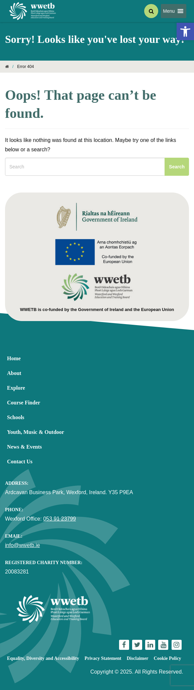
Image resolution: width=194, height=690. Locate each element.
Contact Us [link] (19, 461)
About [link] (14, 373)
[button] (169, 11)
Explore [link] (16, 388)
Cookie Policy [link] (167, 658)
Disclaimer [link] (138, 658)
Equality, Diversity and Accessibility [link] (43, 658)
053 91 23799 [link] (59, 519)
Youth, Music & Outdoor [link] (35, 432)
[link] (185, 31)
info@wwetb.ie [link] (22, 545)
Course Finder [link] (23, 402)
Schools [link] (15, 417)
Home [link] (14, 358)
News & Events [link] (24, 447)
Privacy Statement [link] (103, 658)
